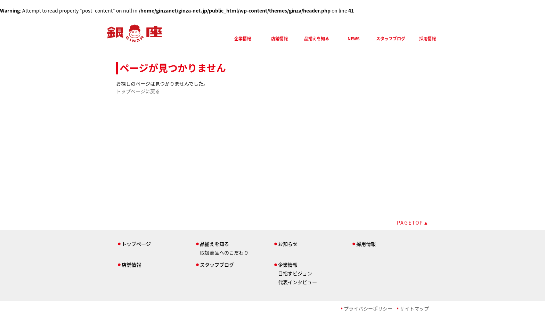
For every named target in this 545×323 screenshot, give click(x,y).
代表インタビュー (297, 281)
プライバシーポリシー (368, 308)
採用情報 (427, 38)
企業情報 (242, 38)
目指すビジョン (295, 273)
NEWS (353, 38)
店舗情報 (279, 38)
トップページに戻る (138, 91)
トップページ (136, 243)
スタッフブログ (390, 38)
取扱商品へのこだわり (224, 252)
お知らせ (288, 243)
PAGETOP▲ (413, 222)
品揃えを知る (316, 38)
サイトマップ (414, 308)
